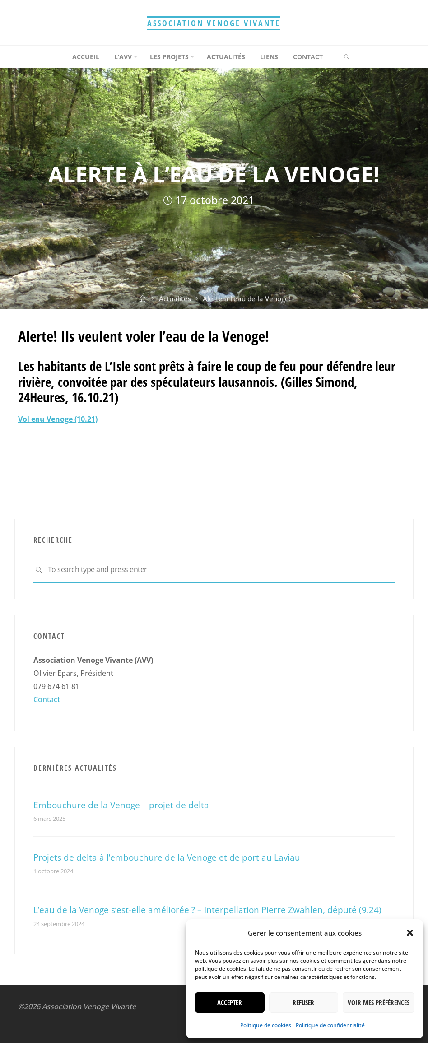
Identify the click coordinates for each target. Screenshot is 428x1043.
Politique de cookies (265, 1025)
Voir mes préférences (378, 1002)
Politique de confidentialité (330, 1025)
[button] (409, 932)
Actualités (175, 302)
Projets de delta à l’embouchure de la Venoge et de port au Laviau (166, 857)
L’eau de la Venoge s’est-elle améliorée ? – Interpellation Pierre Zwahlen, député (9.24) (207, 909)
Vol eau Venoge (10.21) (58, 419)
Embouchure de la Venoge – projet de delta (121, 805)
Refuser (303, 1002)
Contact (46, 699)
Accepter (229, 1002)
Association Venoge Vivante (213, 23)
